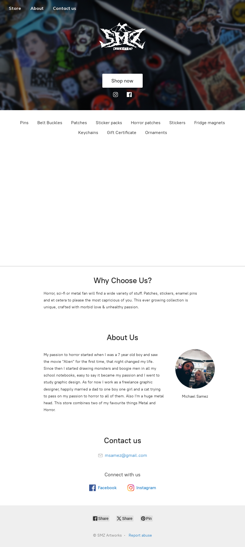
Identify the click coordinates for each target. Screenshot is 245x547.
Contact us (64, 8)
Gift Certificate (121, 132)
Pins (24, 122)
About (37, 8)
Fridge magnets (209, 122)
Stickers (177, 122)
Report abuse (140, 535)
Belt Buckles (49, 122)
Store (15, 8)
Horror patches (145, 122)
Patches (79, 122)
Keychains (88, 132)
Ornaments (156, 132)
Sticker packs (109, 122)
